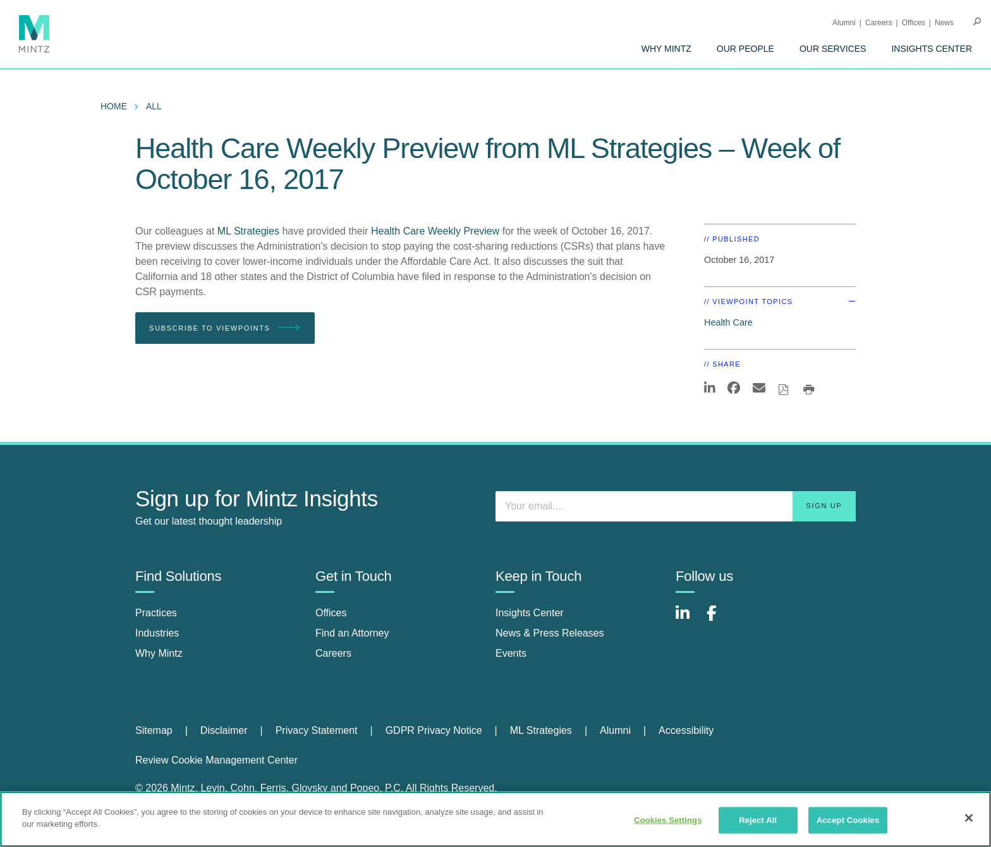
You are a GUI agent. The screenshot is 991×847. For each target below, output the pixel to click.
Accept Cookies (848, 820)
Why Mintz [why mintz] (159, 653)
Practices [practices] (156, 612)
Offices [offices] (331, 612)
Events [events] (510, 653)
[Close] (969, 818)
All (154, 106)
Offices (913, 22)
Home (113, 106)
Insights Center (931, 48)
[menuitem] (666, 48)
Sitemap (154, 730)
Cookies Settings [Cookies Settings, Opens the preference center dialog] (668, 820)
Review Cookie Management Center (216, 760)
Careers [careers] (333, 653)
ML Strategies (250, 231)
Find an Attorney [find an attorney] (352, 633)
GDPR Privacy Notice (434, 730)
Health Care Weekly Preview (435, 231)
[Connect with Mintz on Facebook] (719, 620)
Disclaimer (224, 730)
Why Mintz (666, 48)
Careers (878, 22)
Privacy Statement (317, 730)
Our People (745, 48)
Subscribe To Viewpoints (225, 328)
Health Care (728, 322)
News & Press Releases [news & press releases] (549, 633)
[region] (495, 819)
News (944, 23)
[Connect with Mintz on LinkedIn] (688, 620)
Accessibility (686, 730)
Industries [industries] (157, 633)
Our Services (832, 48)
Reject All (758, 820)
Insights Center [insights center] (529, 612)
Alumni (844, 22)
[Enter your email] (675, 506)
